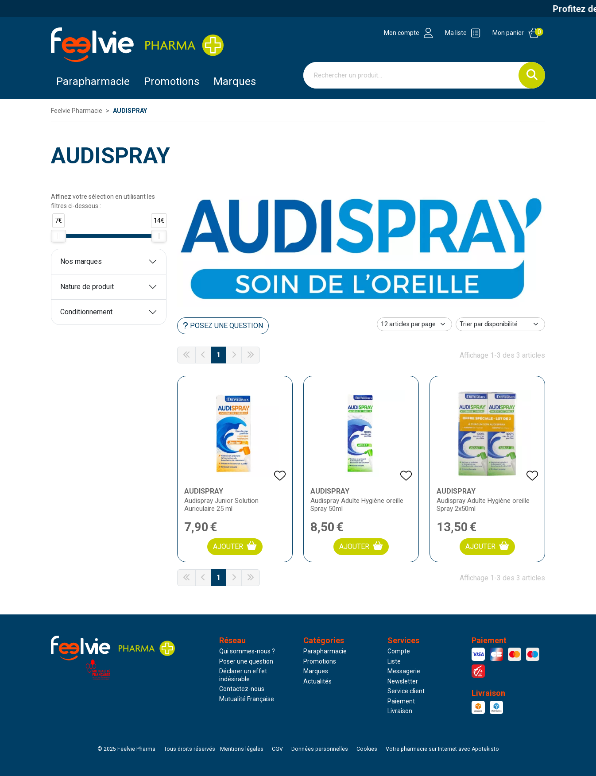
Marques (234, 81)
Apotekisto (442, 749)
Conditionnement (86, 312)
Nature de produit (87, 286)
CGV (277, 749)
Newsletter (402, 681)
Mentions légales (241, 749)
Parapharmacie (93, 81)
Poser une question (246, 661)
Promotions (319, 661)
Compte (398, 651)
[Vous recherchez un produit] (411, 75)
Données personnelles (319, 749)
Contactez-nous (241, 688)
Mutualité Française (246, 699)
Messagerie (403, 671)
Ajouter (235, 546)
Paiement (401, 701)
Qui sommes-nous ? (247, 651)
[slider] (58, 236)
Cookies (366, 749)
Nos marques (81, 261)
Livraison (399, 710)
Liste (394, 661)
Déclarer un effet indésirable (243, 675)
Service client (406, 691)
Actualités (317, 681)
